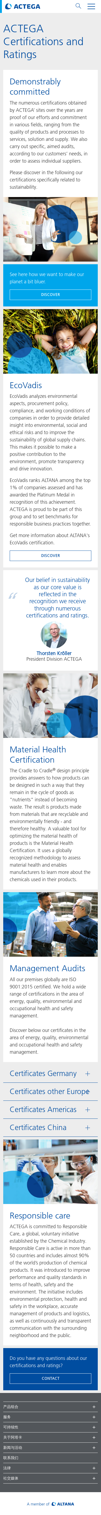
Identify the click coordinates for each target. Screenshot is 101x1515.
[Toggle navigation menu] (91, 6)
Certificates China (38, 1127)
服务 (7, 1416)
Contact (51, 1378)
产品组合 (10, 1406)
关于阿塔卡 (12, 1437)
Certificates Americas (43, 1109)
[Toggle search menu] (78, 6)
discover (50, 294)
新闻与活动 (12, 1447)
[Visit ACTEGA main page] (22, 6)
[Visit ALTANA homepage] (50, 1503)
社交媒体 (10, 1478)
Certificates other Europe (49, 1091)
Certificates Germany (43, 1073)
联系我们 (10, 1457)
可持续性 (10, 1427)
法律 (7, 1468)
